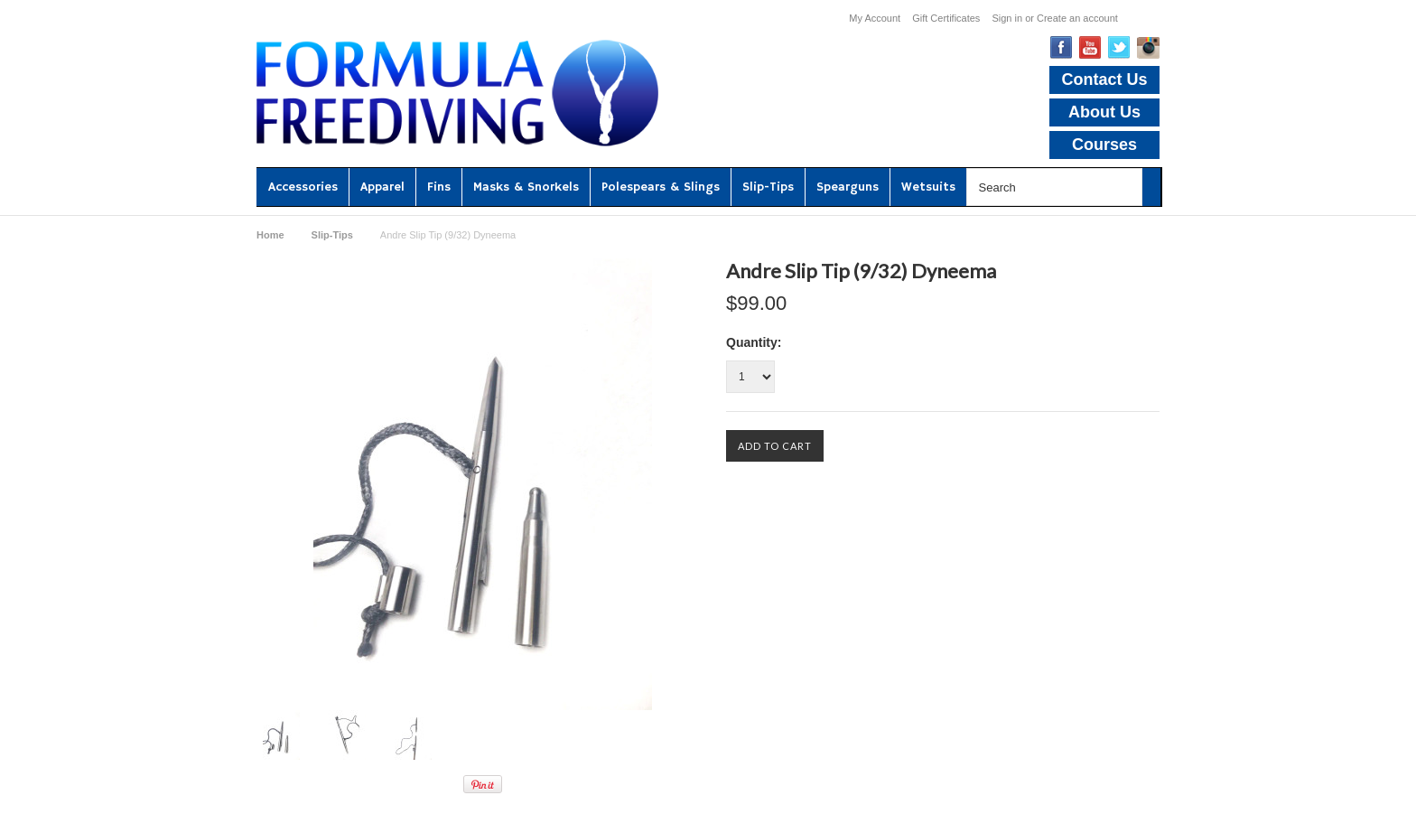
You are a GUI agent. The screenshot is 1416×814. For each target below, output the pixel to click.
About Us (1104, 112)
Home (270, 234)
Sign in (1007, 18)
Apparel (382, 187)
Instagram (1148, 48)
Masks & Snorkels (526, 187)
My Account (874, 18)
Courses (1104, 145)
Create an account (1077, 18)
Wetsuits (928, 187)
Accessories (303, 187)
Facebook (1061, 47)
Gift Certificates (946, 18)
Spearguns (847, 187)
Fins (439, 187)
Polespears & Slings (660, 187)
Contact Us (1104, 79)
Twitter (1119, 47)
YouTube (1090, 47)
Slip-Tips (768, 187)
